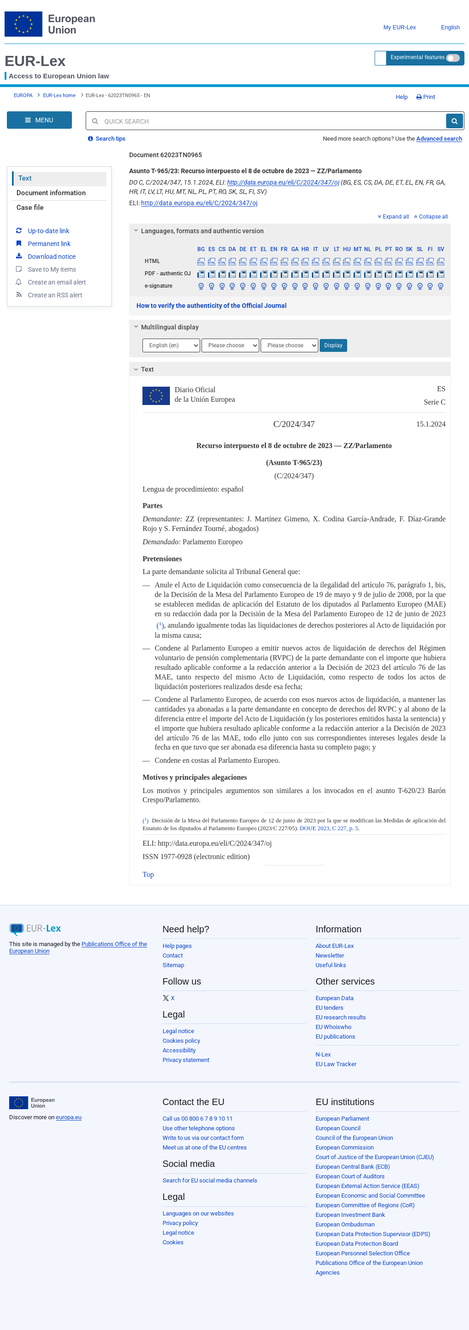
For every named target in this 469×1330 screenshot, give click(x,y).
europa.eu (69, 1117)
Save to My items (45, 269)
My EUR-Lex (393, 27)
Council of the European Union (354, 1137)
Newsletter (330, 955)
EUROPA (23, 96)
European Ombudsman (345, 1224)
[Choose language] (171, 345)
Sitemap (173, 965)
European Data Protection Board (357, 1243)
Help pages (177, 945)
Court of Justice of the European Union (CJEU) (375, 1157)
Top (148, 874)
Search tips (106, 138)
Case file (30, 207)
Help (398, 96)
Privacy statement (186, 1059)
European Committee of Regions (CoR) (365, 1205)
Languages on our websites (198, 1213)
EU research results (341, 1017)
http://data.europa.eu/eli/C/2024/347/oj (283, 182)
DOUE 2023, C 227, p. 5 (329, 828)
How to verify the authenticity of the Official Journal (211, 305)
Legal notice (178, 1031)
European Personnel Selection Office (363, 1253)
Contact (173, 955)
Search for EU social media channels (210, 1180)
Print (425, 96)
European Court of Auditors (350, 1176)
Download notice (45, 256)
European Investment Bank (350, 1214)
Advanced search (439, 138)
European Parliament (342, 1118)
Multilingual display (165, 327)
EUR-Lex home (59, 96)
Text (25, 178)
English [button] (443, 27)
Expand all (393, 216)
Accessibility (179, 1050)
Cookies (173, 1242)
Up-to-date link (41, 230)
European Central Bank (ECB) (353, 1166)
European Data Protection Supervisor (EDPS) (373, 1234)
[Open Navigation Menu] (39, 120)
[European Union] (32, 1102)
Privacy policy (180, 1223)
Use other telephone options (199, 1128)
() (160, 625)
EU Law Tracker (336, 1064)
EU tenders (330, 1007)
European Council (338, 1128)
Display (333, 345)
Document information (51, 193)
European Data (335, 998)
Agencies (328, 1272)
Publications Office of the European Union (369, 1262)
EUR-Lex (35, 61)
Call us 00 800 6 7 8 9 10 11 (198, 1118)
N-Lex (323, 1054)
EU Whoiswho (333, 1026)
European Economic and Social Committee (370, 1195)
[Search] (454, 121)
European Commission (345, 1147)
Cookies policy (181, 1040)
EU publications (335, 1036)
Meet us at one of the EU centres (205, 1147)
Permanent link (42, 243)
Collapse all (431, 216)
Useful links (331, 965)
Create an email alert (50, 281)
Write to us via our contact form (203, 1137)
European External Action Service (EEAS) (368, 1185)
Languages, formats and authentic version (197, 231)
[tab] (290, 231)
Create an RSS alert (48, 294)
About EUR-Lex (335, 945)
